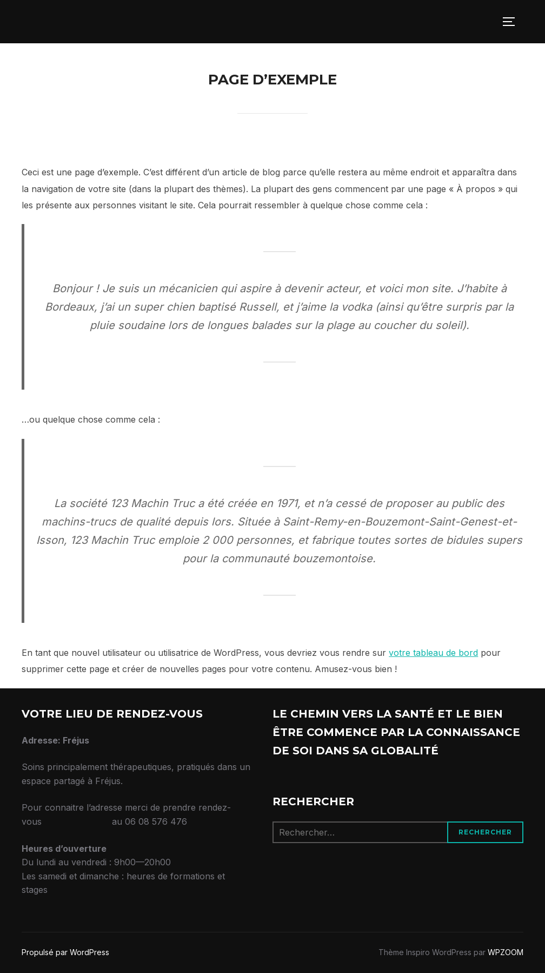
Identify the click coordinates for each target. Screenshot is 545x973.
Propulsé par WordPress (65, 952)
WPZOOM (505, 952)
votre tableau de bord (433, 652)
